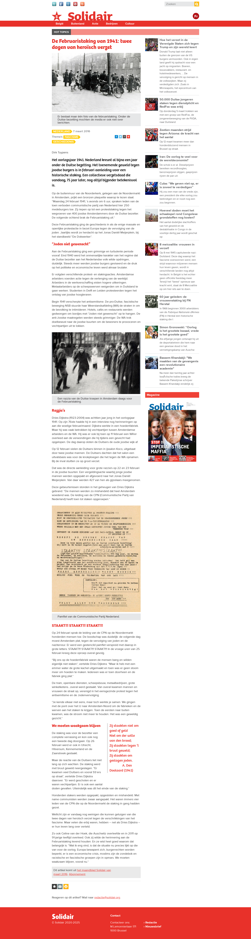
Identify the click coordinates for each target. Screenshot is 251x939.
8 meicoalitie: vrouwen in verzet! (177, 246)
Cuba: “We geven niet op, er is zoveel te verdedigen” (179, 185)
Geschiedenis (63, 141)
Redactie (151, 922)
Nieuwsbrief (153, 926)
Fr (196, 16)
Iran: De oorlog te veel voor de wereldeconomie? (179, 158)
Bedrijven (112, 23)
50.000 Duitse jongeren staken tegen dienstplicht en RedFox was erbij (179, 103)
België (59, 23)
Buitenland (77, 23)
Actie (95, 23)
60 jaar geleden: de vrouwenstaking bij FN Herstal (175, 300)
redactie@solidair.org (107, 897)
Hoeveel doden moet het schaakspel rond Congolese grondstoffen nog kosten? (179, 214)
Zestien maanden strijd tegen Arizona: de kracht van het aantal (179, 133)
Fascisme (71, 137)
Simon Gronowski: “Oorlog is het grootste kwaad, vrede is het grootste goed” (179, 331)
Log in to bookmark (54, 886)
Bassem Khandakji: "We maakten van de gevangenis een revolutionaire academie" (179, 363)
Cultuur (129, 23)
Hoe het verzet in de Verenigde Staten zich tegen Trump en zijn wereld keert (179, 43)
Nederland (61, 131)
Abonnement (77, 874)
